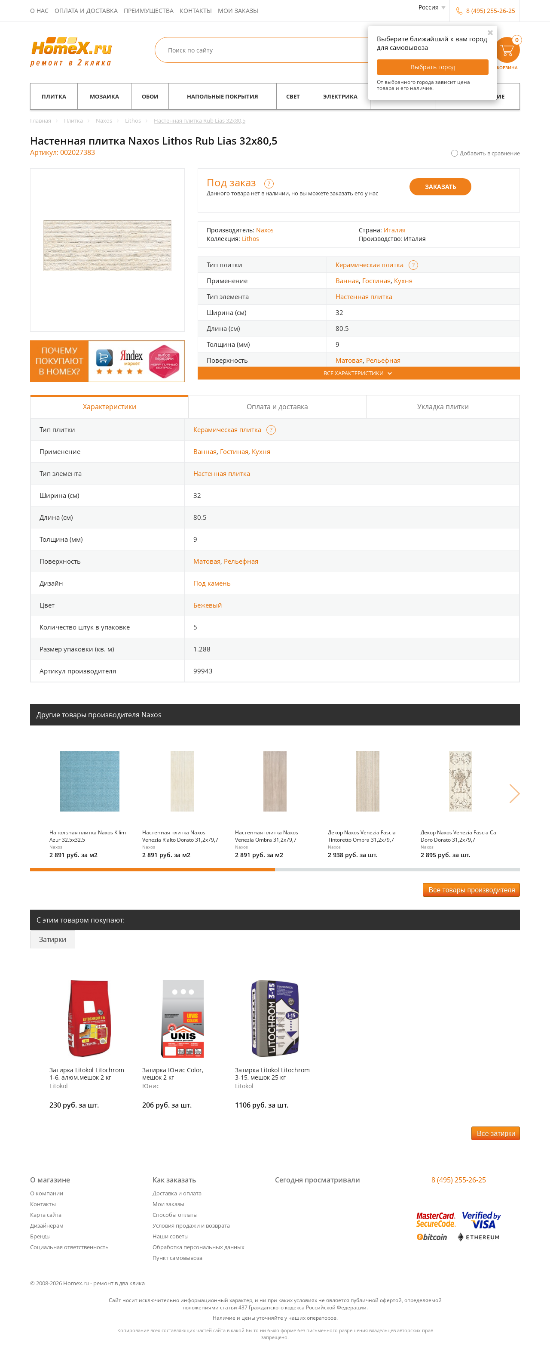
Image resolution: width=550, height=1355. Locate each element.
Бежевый (207, 605)
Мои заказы (238, 10)
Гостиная (376, 280)
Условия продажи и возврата (191, 1225)
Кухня (403, 280)
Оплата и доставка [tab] (277, 406)
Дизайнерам (47, 1225)
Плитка (54, 96)
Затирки (52, 939)
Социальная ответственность (69, 1247)
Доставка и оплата (177, 1193)
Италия (395, 230)
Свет (293, 96)
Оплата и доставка (86, 10)
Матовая (349, 360)
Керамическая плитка (369, 264)
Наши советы (171, 1236)
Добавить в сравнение (490, 153)
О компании (46, 1193)
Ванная (347, 280)
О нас (39, 10)
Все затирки (496, 1133)
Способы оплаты (175, 1215)
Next (515, 793)
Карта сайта (45, 1215)
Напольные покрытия (222, 96)
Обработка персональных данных (198, 1247)
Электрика (340, 96)
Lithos (250, 239)
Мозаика (104, 96)
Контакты (196, 10)
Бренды (40, 1236)
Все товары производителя (471, 890)
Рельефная (383, 360)
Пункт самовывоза (177, 1258)
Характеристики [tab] (109, 406)
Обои (150, 96)
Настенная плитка (364, 296)
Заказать (440, 186)
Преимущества (149, 10)
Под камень (212, 583)
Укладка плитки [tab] (443, 406)
